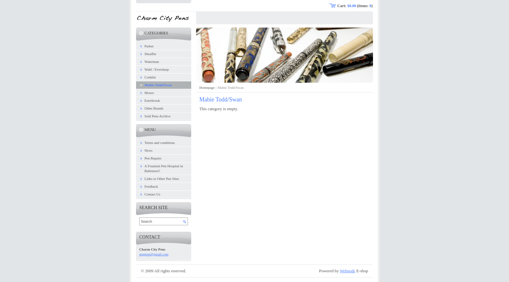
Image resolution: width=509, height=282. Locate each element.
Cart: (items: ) (355, 6)
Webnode (347, 271)
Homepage (207, 87)
